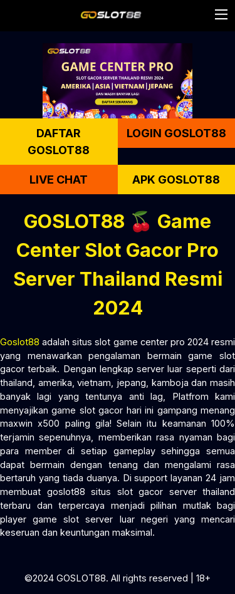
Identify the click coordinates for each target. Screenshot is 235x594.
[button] (221, 14)
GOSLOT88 (81, 578)
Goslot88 (19, 341)
